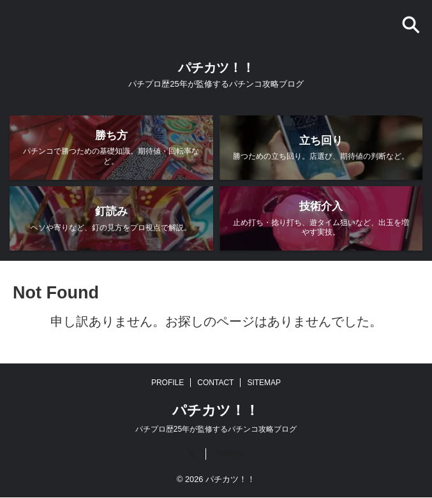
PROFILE (167, 383)
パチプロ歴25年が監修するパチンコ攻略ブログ (216, 429)
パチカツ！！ (216, 68)
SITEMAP (264, 383)
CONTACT (215, 383)
